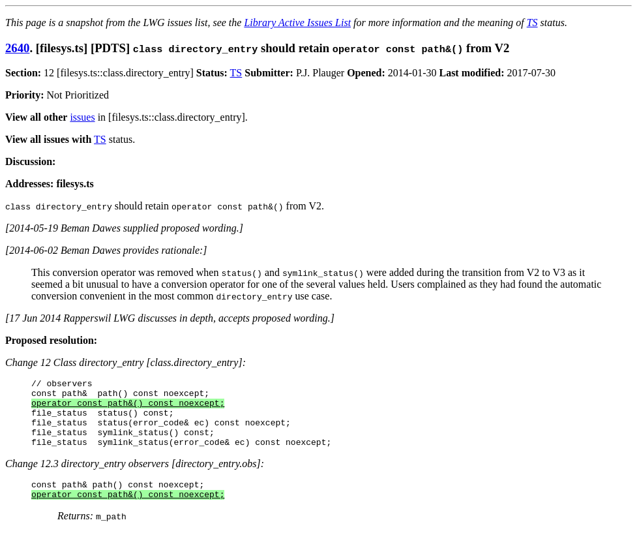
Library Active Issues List (297, 22)
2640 (17, 48)
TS (532, 22)
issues (82, 117)
